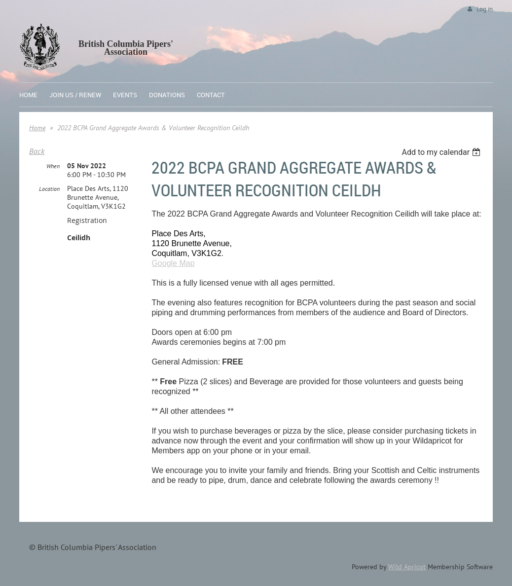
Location (49, 188)
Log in (484, 9)
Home (37, 127)
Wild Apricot (407, 566)
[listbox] (442, 152)
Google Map (172, 263)
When (53, 166)
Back (36, 151)
